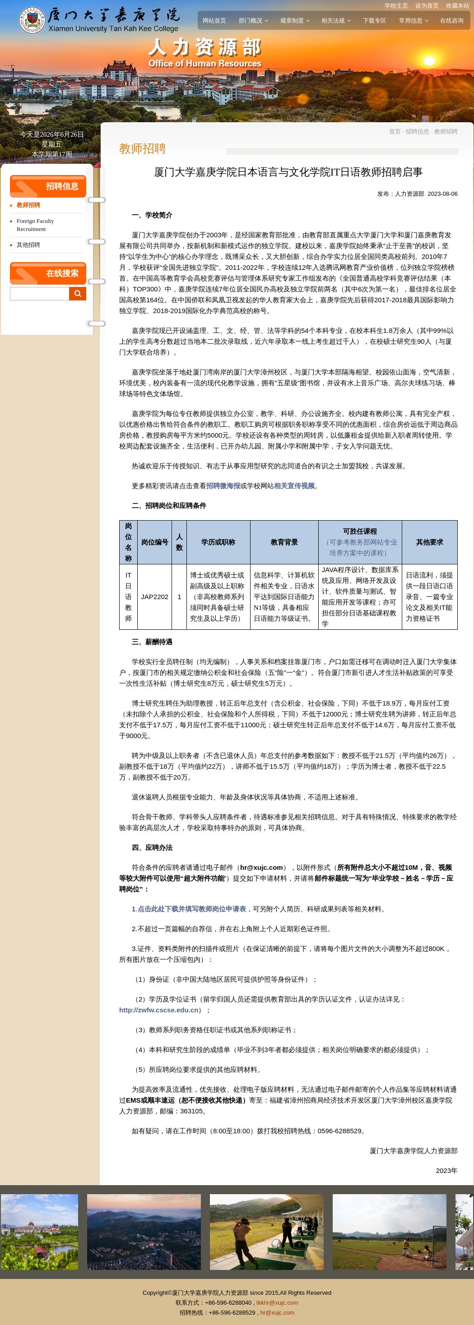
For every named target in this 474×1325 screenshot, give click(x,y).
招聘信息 (417, 131)
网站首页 (214, 20)
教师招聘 (28, 205)
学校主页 (396, 5)
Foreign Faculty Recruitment (35, 224)
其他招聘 (28, 244)
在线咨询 (452, 20)
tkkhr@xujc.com (277, 1302)
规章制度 (294, 20)
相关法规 (335, 20)
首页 (395, 131)
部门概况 (253, 20)
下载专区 (374, 20)
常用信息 (413, 20)
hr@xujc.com (277, 1312)
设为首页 (427, 5)
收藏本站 (457, 5)
